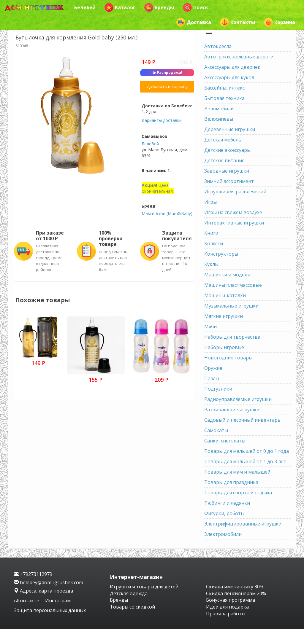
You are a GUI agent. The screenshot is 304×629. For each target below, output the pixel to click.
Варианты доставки (162, 120)
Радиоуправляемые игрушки (238, 399)
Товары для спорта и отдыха (238, 492)
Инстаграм (58, 600)
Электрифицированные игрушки (242, 523)
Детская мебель (222, 139)
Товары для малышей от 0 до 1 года (246, 451)
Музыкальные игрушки (231, 305)
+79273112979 (33, 574)
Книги (211, 233)
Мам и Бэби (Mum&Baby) (167, 213)
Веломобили (219, 108)
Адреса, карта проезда (43, 590)
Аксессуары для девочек (232, 67)
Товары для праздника (231, 482)
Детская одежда (129, 593)
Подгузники (218, 389)
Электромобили (223, 534)
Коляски (213, 243)
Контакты (237, 22)
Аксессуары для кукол (229, 77)
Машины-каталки (225, 295)
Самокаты (216, 430)
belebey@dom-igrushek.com (48, 582)
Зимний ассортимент (229, 181)
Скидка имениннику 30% (235, 586)
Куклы (211, 264)
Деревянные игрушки (229, 129)
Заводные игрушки (226, 171)
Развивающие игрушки (231, 409)
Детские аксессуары (227, 150)
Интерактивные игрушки (234, 222)
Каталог (119, 7)
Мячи (210, 326)
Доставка (193, 22)
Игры (210, 202)
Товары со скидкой (132, 606)
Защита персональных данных (50, 610)
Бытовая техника (224, 98)
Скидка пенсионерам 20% (236, 593)
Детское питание (224, 160)
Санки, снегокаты (224, 440)
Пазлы (211, 378)
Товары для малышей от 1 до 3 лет (245, 461)
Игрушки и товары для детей (144, 586)
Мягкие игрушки (223, 316)
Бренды (159, 7)
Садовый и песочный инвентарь (242, 420)
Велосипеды (218, 119)
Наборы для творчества (232, 337)
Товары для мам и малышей (237, 472)
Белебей (85, 7)
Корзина (279, 22)
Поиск (195, 7)
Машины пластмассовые (233, 285)
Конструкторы (221, 254)
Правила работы (225, 613)
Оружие (213, 368)
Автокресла (218, 46)
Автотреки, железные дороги (238, 56)
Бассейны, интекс (224, 88)
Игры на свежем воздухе (233, 212)
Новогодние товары (228, 357)
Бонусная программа (230, 600)
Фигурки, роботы (224, 513)
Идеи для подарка (227, 606)
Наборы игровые (224, 347)
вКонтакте (27, 600)
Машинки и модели (227, 274)
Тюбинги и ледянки (227, 503)
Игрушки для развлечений (235, 191)
